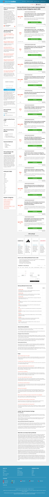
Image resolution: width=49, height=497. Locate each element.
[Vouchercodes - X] (34, 4)
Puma (4, 184)
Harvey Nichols (8, 4)
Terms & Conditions (6, 473)
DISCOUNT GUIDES (37, 1)
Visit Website (9, 89)
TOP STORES (24, 1)
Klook (4, 193)
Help (3, 472)
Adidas (5, 175)
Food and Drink (10, 199)
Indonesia (22, 480)
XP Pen (5, 188)
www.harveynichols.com (9, 115)
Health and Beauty (7, 201)
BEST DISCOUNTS (43, 1)
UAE (13, 482)
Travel (13, 206)
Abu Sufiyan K (8, 25)
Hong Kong (5, 480)
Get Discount (35, 114)
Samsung (5, 179)
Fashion (5, 199)
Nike (4, 183)
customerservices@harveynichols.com (10, 113)
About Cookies (5, 475)
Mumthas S (43, 57)
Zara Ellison (44, 148)
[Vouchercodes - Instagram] (32, 4)
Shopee (5, 174)
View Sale (35, 69)
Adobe (5, 189)
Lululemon (5, 178)
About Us (4, 470)
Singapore (5, 482)
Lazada (5, 173)
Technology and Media (7, 206)
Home (4, 4)
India (13, 480)
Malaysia (31, 480)
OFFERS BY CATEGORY (30, 1)
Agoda (5, 192)
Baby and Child (6, 208)
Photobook (5, 182)
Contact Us (4, 471)
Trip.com (5, 187)
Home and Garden (20, 473)
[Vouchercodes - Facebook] (31, 4)
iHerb (4, 177)
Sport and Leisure (6, 204)
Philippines (38, 4)
